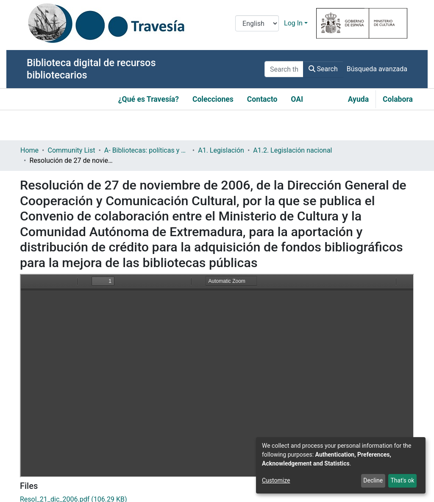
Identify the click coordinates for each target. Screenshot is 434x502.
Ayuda (358, 99)
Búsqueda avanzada (377, 69)
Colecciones (213, 99)
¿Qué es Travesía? (148, 99)
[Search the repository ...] (283, 69)
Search (323, 69)
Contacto (262, 99)
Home (29, 150)
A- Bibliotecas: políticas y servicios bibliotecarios (146, 150)
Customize (276, 480)
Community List (71, 150)
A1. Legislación (221, 150)
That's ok (402, 480)
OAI (297, 99)
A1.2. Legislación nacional (292, 150)
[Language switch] (257, 23)
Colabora (398, 99)
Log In (293, 23)
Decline (373, 480)
